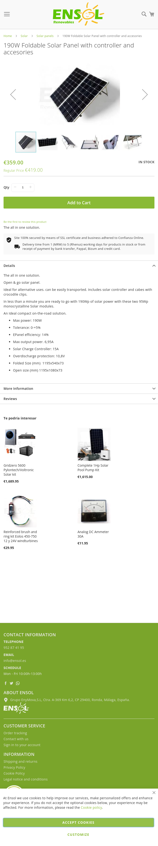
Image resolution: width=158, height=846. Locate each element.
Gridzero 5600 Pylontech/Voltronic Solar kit (19, 470)
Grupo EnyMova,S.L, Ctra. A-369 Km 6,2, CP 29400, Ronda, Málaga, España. (67, 699)
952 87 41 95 (14, 647)
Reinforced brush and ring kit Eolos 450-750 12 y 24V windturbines (21, 536)
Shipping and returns (20, 761)
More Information (18, 388)
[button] (13, 94)
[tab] (79, 265)
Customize (78, 834)
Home (8, 36)
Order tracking (15, 733)
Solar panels (45, 36)
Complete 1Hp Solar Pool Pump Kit (92, 467)
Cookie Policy (14, 773)
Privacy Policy (14, 767)
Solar (24, 36)
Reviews (10, 398)
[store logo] (78, 14)
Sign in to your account (22, 745)
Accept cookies (78, 822)
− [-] (15, 187)
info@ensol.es (15, 660)
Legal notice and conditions (26, 779)
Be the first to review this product (25, 221)
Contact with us (16, 739)
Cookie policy (91, 807)
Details (9, 265)
